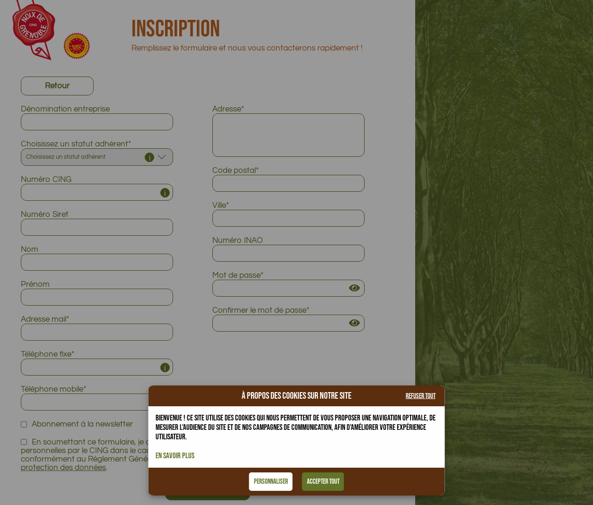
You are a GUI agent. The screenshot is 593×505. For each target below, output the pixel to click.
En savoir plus (175, 456)
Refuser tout (421, 396)
